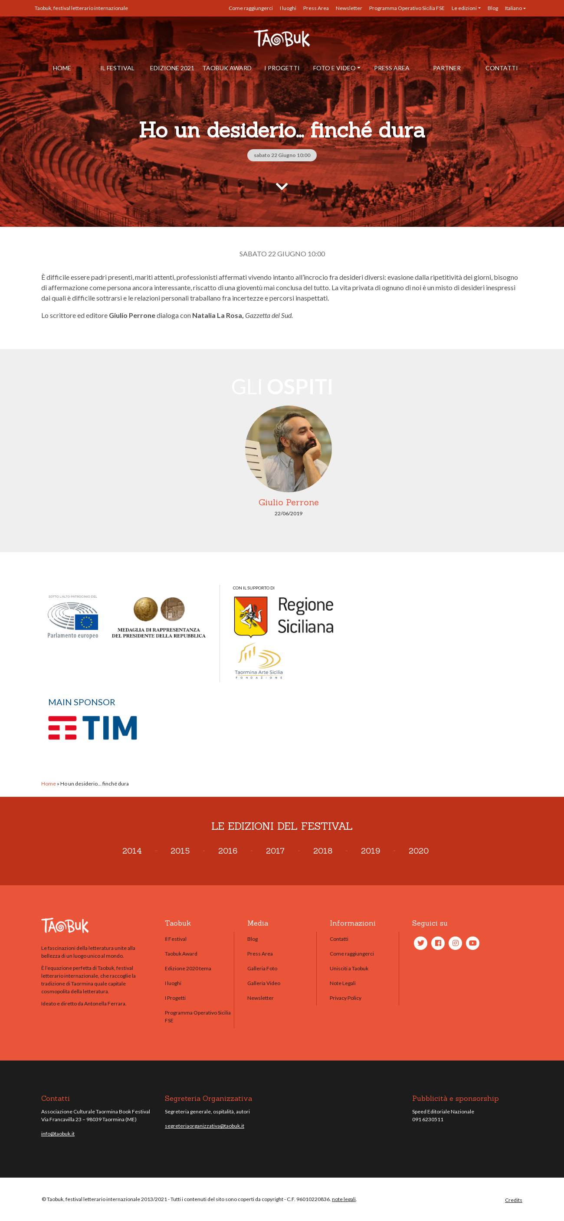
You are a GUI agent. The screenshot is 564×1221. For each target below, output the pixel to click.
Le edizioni (464, 8)
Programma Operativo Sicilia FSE (407, 8)
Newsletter (349, 8)
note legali (344, 1199)
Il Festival (117, 68)
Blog (493, 8)
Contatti (501, 68)
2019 (370, 851)
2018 (322, 851)
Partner (447, 68)
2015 (180, 851)
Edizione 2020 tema (188, 968)
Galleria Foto (262, 968)
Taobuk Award (227, 68)
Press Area (316, 8)
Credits (513, 1200)
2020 (419, 851)
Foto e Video (334, 68)
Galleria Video (263, 983)
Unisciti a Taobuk (349, 968)
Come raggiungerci (251, 8)
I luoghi (288, 8)
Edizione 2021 (172, 68)
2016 (227, 851)
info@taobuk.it (58, 1133)
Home (62, 68)
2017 (275, 851)
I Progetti (282, 68)
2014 (132, 851)
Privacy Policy (345, 998)
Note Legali (343, 983)
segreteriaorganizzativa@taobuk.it (204, 1126)
